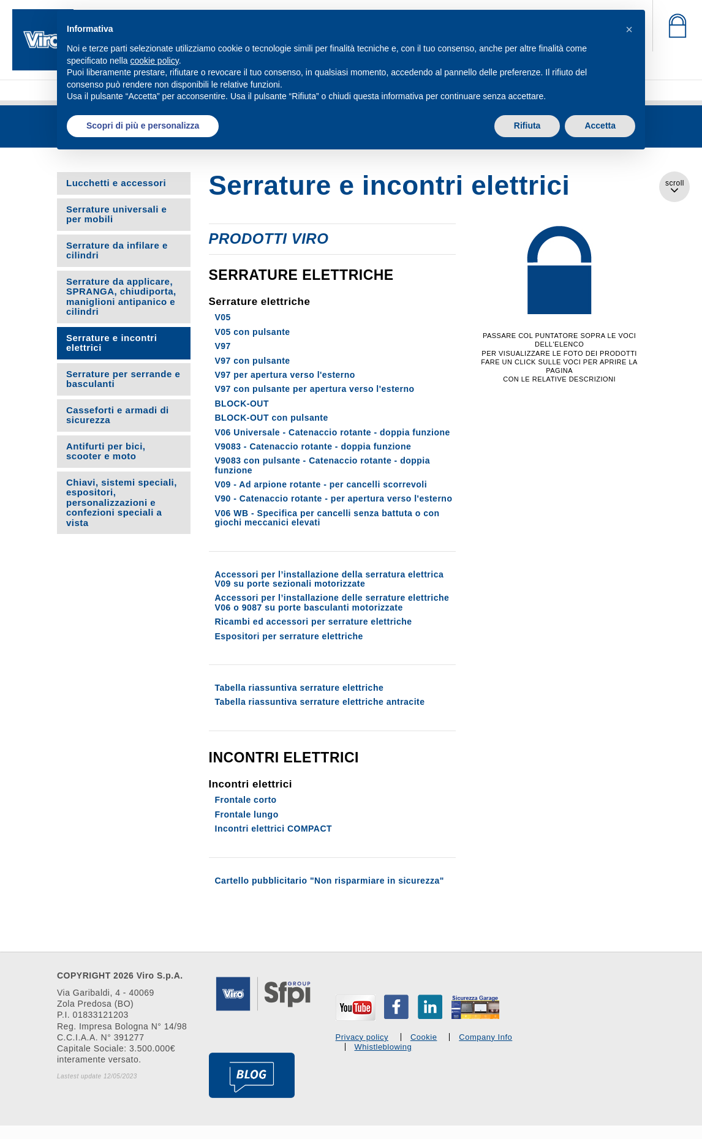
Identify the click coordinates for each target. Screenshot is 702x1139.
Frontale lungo (247, 814)
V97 (223, 346)
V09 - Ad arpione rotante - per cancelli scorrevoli (321, 484)
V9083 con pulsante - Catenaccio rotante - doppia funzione (323, 465)
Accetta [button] (600, 125)
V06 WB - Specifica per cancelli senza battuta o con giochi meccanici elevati (327, 517)
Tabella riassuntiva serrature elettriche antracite (320, 702)
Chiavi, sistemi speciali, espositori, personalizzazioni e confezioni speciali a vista (121, 502)
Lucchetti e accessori (116, 183)
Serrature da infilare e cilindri (117, 250)
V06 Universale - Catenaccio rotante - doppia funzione (332, 432)
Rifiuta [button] (527, 125)
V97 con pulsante (252, 361)
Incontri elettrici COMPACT (274, 828)
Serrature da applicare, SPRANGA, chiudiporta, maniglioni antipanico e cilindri (121, 296)
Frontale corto (246, 800)
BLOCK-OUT (242, 403)
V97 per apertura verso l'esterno (285, 375)
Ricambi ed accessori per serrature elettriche (313, 621)
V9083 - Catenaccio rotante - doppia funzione (313, 446)
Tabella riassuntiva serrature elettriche (299, 688)
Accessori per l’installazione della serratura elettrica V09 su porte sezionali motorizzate (329, 579)
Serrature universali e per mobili (116, 214)
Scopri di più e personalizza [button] (142, 125)
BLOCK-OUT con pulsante (271, 418)
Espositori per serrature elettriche (289, 636)
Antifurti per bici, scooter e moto (106, 451)
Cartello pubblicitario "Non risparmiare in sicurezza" (329, 880)
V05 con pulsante (252, 332)
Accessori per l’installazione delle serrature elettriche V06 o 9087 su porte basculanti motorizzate (332, 602)
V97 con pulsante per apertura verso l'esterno (315, 389)
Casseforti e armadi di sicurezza (117, 415)
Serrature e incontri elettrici (111, 343)
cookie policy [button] (154, 61)
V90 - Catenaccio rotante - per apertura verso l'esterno (334, 498)
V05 (223, 317)
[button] (629, 29)
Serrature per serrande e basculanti (123, 379)
